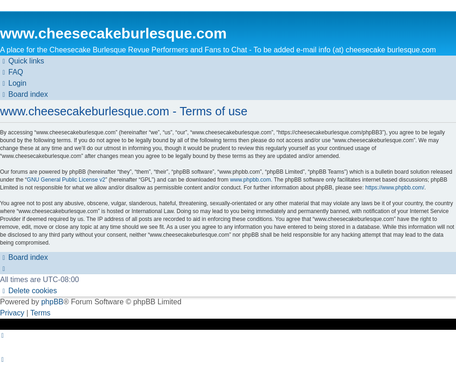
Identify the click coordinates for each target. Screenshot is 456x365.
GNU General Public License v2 (66, 179)
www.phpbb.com (250, 179)
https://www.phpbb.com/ (394, 187)
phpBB (52, 302)
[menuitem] (11, 72)
